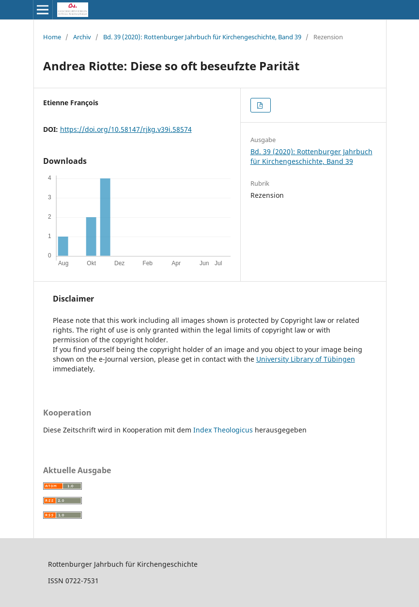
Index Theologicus (224, 429)
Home (52, 36)
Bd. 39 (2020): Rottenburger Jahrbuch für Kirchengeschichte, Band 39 (202, 36)
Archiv (82, 36)
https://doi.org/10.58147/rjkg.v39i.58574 (126, 129)
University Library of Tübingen (305, 359)
